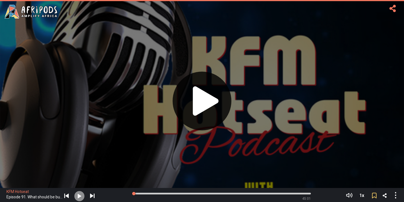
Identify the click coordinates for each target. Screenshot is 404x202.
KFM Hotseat (17, 191)
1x (361, 195)
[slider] (134, 194)
